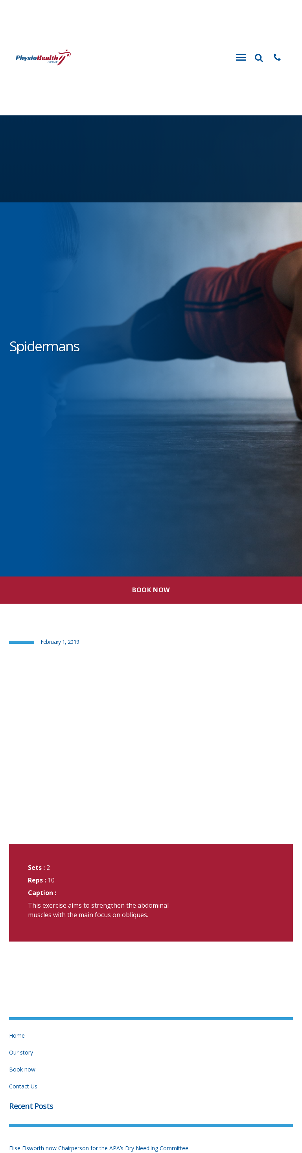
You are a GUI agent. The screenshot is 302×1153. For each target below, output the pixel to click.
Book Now (151, 590)
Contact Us (23, 1086)
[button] (277, 57)
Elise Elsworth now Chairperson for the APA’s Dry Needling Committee (98, 1148)
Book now (22, 1069)
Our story (21, 1052)
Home (17, 1035)
